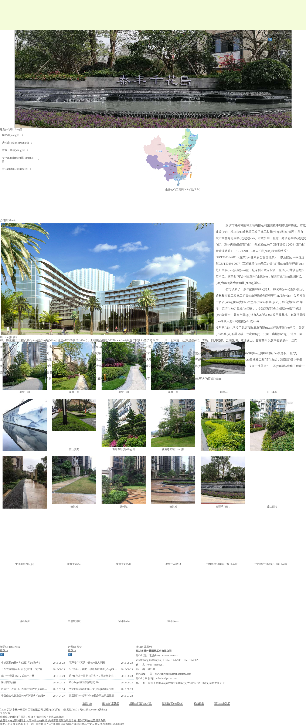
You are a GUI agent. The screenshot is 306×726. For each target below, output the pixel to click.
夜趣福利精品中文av (82, 724)
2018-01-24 (59, 689)
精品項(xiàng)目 (11, 135)
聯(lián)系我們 (222, 703)
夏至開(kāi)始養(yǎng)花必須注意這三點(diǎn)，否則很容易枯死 (93, 695)
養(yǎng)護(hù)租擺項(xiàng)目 (18, 159)
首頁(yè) (87, 703)
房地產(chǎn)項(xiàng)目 (15, 142)
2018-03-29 (59, 675)
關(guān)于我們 (110, 703)
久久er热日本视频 (33, 724)
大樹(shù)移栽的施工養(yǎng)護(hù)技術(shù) (93, 688)
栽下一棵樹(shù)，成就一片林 (17, 675)
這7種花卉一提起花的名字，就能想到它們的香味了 (93, 675)
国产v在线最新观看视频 (57, 724)
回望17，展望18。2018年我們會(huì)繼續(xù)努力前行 (25, 688)
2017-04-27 (59, 695)
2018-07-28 (127, 695)
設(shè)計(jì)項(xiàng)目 (15, 168)
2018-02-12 (59, 682)
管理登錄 (5, 713)
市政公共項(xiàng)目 (13, 150)
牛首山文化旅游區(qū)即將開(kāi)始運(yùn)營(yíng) (25, 695)
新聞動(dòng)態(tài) (172, 703)
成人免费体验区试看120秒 (109, 724)
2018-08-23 (59, 662)
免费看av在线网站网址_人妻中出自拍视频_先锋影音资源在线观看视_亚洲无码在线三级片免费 (53, 720)
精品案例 (199, 703)
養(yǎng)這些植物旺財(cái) (84, 682)
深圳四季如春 (8, 682)
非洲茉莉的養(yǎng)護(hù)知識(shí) (20, 662)
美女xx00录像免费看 (11, 724)
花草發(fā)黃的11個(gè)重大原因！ (88, 662)
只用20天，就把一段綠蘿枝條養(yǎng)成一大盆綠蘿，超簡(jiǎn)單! (93, 669)
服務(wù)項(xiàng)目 (140, 703)
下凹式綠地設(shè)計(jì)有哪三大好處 (21, 669)
